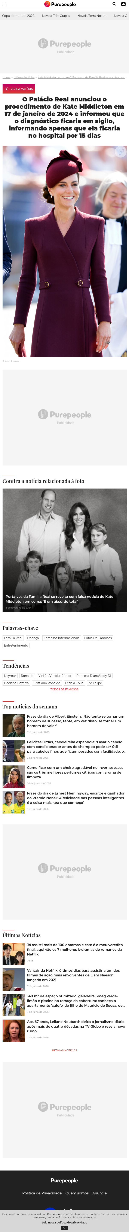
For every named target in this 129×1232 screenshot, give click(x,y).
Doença (33, 638)
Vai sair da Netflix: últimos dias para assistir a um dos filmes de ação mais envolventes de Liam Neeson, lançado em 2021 (73, 975)
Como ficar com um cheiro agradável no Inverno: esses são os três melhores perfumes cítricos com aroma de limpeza (75, 772)
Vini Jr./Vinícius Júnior (55, 676)
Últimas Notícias (24, 77)
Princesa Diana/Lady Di (93, 676)
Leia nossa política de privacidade (64, 1222)
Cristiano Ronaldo (47, 683)
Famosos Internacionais (61, 638)
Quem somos (77, 1193)
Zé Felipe (95, 683)
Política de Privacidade (42, 1193)
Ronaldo (27, 676)
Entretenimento (16, 645)
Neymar (10, 676)
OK (64, 1228)
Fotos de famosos (98, 638)
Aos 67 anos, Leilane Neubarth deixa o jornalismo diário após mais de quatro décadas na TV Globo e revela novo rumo (76, 1026)
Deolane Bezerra (16, 683)
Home (6, 77)
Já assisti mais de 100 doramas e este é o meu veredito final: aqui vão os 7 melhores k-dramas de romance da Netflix (75, 950)
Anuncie (99, 1193)
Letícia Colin (74, 683)
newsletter (123, 4)
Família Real (13, 638)
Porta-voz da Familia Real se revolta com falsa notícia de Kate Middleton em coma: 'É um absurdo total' (59, 599)
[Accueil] (60, 4)
